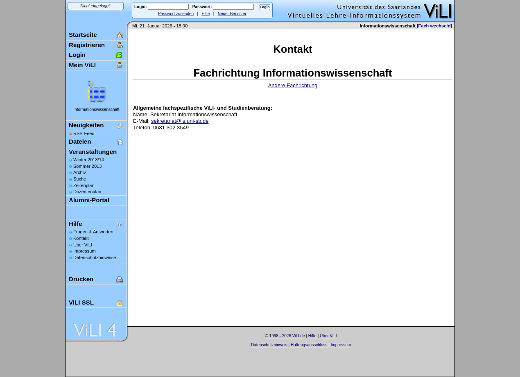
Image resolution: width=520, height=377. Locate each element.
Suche (79, 178)
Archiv (79, 172)
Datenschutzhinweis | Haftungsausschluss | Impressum (301, 345)
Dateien (80, 141)
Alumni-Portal (89, 199)
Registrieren (87, 44)
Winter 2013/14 (88, 159)
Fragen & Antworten (93, 231)
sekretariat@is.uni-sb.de (179, 121)
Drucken (81, 278)
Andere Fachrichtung (293, 85)
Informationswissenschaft (96, 109)
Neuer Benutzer (232, 13)
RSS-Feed (84, 133)
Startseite (83, 34)
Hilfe (205, 13)
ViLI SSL (81, 302)
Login (77, 54)
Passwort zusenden (176, 13)
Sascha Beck (309, 350)
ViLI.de (298, 336)
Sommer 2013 (87, 166)
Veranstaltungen (93, 151)
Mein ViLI (82, 64)
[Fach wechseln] (434, 25)
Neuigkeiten (86, 125)
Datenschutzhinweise (94, 257)
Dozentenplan (87, 191)
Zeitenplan (84, 185)
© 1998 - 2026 (278, 336)
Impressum (84, 250)
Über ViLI (82, 244)
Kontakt (80, 238)
